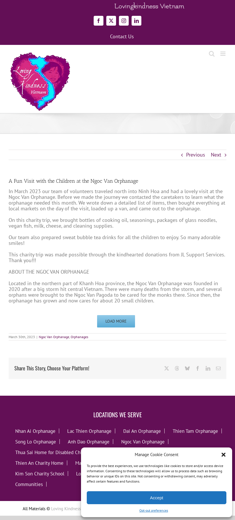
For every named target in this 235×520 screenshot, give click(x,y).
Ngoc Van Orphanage (54, 337)
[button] (223, 455)
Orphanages (79, 337)
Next (216, 154)
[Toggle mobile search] (212, 54)
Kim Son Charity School (39, 473)
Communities (29, 484)
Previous (195, 154)
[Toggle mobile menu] (223, 54)
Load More (116, 321)
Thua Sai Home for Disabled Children (54, 452)
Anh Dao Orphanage (88, 441)
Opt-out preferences (153, 510)
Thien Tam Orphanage (195, 430)
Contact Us (122, 36)
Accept (156, 497)
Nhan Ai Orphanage (35, 430)
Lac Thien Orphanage (89, 430)
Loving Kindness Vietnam (74, 508)
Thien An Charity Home (39, 462)
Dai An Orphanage (142, 430)
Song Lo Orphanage (35, 441)
